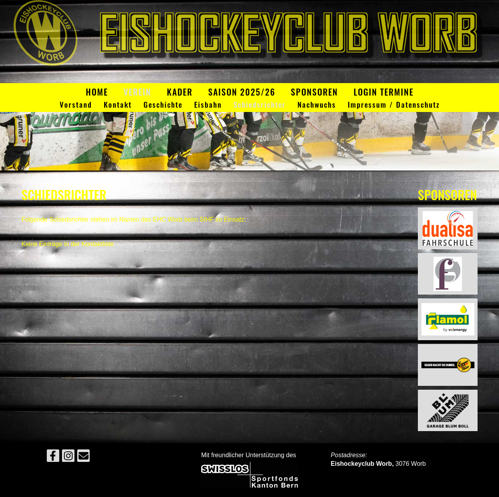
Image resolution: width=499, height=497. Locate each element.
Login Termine (384, 91)
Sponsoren (314, 91)
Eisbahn (208, 105)
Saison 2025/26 (241, 91)
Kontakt (118, 105)
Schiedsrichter (260, 105)
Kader (180, 91)
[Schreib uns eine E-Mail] (83, 458)
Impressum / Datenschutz (394, 105)
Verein (137, 91)
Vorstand (76, 105)
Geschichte (162, 105)
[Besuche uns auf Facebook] (53, 458)
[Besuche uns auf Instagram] (68, 458)
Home (97, 91)
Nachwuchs (316, 105)
